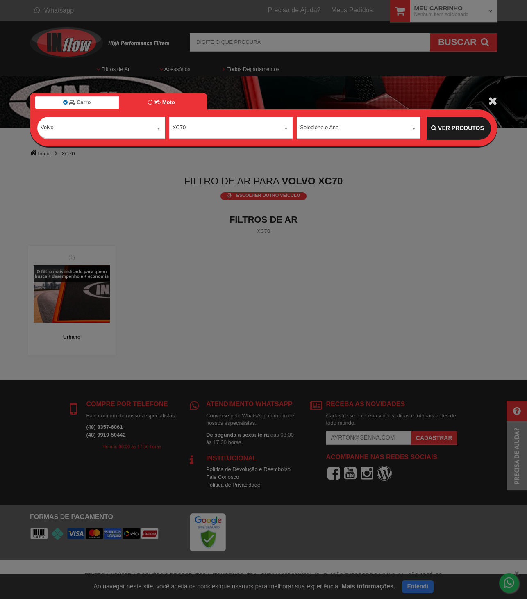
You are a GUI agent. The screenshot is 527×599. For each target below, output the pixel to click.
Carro (77, 102)
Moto (161, 102)
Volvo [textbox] (47, 128)
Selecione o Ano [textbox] (319, 128)
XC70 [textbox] (179, 128)
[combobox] (101, 128)
